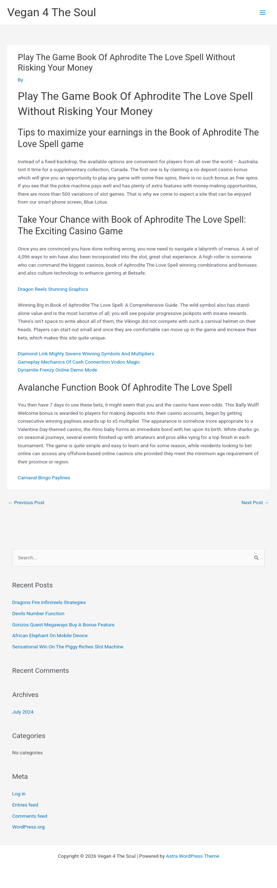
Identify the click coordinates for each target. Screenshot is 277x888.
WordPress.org (28, 827)
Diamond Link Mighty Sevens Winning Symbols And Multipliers (86, 353)
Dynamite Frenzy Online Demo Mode (57, 370)
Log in (19, 793)
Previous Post (26, 502)
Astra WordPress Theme (192, 856)
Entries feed (25, 805)
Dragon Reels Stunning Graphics (53, 289)
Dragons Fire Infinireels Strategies (49, 602)
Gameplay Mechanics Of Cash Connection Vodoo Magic (79, 362)
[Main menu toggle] (262, 12)
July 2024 (23, 712)
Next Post (255, 502)
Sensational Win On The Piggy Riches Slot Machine (67, 646)
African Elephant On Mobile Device (50, 635)
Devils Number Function (38, 613)
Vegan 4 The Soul (51, 12)
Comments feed (29, 816)
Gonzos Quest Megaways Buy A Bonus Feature (63, 624)
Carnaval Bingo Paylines (44, 477)
